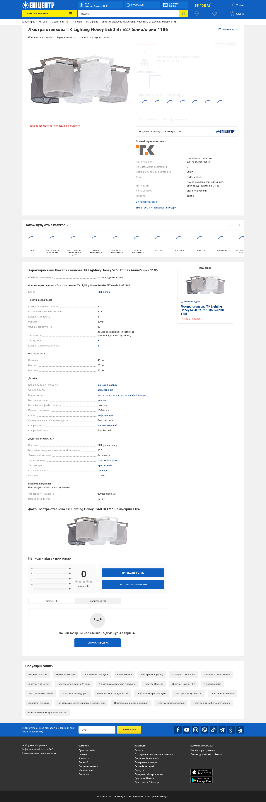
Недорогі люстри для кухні (112, 693)
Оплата (138, 750)
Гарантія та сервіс (144, 766)
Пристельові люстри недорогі (131, 703)
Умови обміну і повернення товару (156, 207)
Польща (102, 470)
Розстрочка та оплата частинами (153, 754)
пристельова (105, 465)
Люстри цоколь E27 (183, 684)
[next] (239, 225)
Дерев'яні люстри (38, 703)
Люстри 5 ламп (213, 684)
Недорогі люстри (65, 674)
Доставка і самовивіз (146, 758)
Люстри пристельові (222, 693)
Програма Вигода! (144, 778)
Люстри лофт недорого (75, 693)
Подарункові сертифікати (149, 774)
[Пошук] (183, 13)
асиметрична (105, 390)
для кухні (118, 395)
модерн (108, 415)
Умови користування (202, 750)
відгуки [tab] (50, 601)
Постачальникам (88, 766)
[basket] (237, 13)
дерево (102, 400)
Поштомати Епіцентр (146, 782)
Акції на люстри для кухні (151, 693)
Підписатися (129, 730)
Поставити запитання (133, 584)
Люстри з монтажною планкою (117, 684)
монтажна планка (108, 460)
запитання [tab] (96, 601)
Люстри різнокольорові (171, 703)
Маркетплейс (86, 770)
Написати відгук (133, 572)
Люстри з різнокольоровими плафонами (81, 703)
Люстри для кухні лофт (188, 693)
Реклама (84, 774)
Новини (83, 754)
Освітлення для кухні (96, 674)
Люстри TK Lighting (168, 60)
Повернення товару (145, 762)
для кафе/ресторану (137, 395)
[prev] (231, 225)
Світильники (124, 674)
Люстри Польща (153, 684)
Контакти (84, 758)
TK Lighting (104, 292)
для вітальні (105, 395)
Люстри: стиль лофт (183, 674)
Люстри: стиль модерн (217, 674)
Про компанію (87, 750)
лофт (100, 415)
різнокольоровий (107, 385)
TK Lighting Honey (174, 95)
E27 (100, 340)
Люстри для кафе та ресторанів (211, 703)
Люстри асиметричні (40, 693)
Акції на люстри (37, 674)
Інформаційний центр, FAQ (37, 749)
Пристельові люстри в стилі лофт (47, 712)
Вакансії (83, 762)
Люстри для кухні (38, 684)
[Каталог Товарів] (49, 13)
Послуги (139, 770)
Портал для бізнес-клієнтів (206, 754)
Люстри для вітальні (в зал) (73, 684)
